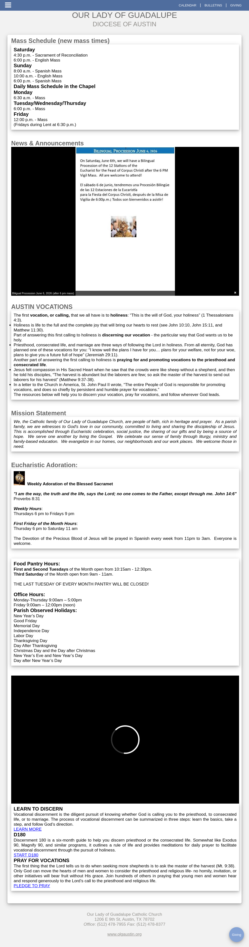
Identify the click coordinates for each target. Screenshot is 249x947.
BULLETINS (213, 5)
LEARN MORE (28, 829)
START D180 (26, 855)
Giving (236, 935)
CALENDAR (187, 5)
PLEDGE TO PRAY (32, 885)
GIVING (236, 5)
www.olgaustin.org (124, 934)
